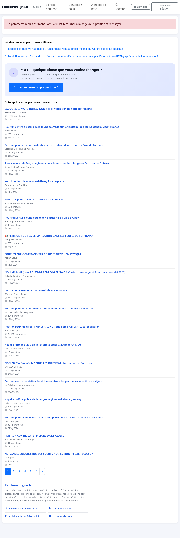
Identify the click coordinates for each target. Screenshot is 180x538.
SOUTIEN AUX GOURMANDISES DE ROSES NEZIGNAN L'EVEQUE (43, 254)
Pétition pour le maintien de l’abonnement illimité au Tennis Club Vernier (50, 308)
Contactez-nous (76, 7)
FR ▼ (37, 6)
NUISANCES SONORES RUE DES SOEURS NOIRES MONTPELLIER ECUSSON (49, 453)
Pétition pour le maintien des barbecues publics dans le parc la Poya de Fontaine (54, 145)
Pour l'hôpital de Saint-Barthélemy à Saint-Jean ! (34, 181)
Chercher (120, 7)
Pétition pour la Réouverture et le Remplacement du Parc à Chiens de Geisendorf (54, 417)
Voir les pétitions (51, 7)
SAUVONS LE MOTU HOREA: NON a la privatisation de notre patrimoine (48, 108)
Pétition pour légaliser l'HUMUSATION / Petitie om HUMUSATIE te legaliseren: (52, 326)
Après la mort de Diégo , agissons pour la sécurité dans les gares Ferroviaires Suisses (57, 163)
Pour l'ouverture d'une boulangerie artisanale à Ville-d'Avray (42, 217)
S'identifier (140, 6)
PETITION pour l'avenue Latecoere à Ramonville (34, 199)
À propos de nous (98, 7)
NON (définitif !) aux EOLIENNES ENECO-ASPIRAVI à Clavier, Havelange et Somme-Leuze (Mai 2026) (65, 272)
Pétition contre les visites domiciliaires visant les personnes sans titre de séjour (53, 381)
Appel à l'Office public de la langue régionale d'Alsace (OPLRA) (43, 344)
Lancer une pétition (164, 6)
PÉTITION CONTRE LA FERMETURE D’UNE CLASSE (34, 435)
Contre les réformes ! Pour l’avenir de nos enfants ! (36, 290)
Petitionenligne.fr (15, 7)
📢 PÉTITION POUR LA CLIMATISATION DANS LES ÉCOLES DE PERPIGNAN (49, 236)
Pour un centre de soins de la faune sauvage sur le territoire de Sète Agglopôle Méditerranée (62, 127)
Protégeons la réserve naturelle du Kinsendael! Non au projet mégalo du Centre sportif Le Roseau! (64, 48)
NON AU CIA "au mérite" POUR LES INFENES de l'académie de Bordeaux (49, 363)
